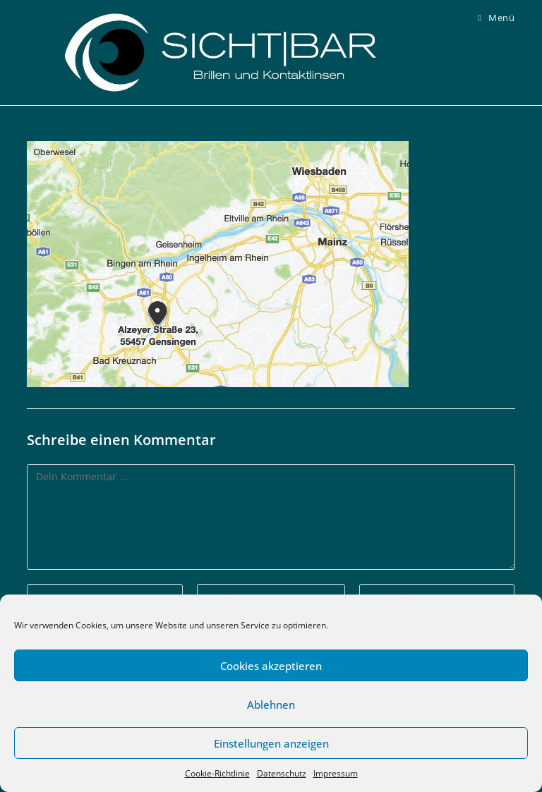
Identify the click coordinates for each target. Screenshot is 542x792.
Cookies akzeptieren (271, 666)
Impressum (335, 773)
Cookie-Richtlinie (217, 773)
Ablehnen (271, 704)
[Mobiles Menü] (496, 17)
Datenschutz (281, 773)
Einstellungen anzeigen (271, 743)
